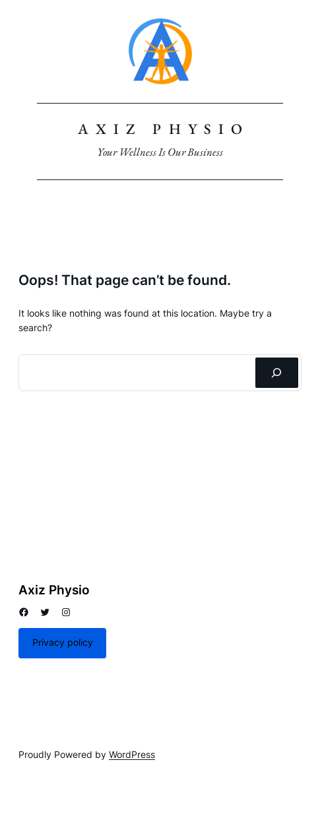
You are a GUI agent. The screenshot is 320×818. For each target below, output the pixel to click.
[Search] (276, 373)
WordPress (132, 754)
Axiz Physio (163, 129)
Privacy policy (62, 642)
